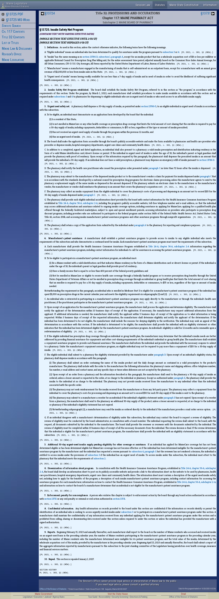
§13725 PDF (14, 14)
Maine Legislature (13, 60)
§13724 (50, 13)
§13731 (206, 13)
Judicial (47, 597)
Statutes (160, 5)
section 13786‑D (148, 106)
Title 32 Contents (13, 37)
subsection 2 (100, 458)
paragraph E (179, 378)
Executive (38, 597)
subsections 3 (60, 96)
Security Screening (120, 597)
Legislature (28, 597)
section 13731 (50, 498)
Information (210, 5)
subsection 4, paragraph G (144, 451)
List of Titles (10, 43)
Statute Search (11, 26)
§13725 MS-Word (18, 20)
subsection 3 (169, 52)
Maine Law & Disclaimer (17, 48)
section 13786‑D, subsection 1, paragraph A (102, 56)
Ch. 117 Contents (13, 31)
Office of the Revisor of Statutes (53, 589)
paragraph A (140, 225)
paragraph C (154, 168)
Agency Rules (58, 597)
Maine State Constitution (184, 5)
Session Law (143, 5)
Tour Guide (92, 597)
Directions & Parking (138, 597)
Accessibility (104, 597)
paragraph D (160, 354)
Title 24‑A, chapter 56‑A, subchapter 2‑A (77, 203)
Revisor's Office (11, 54)
